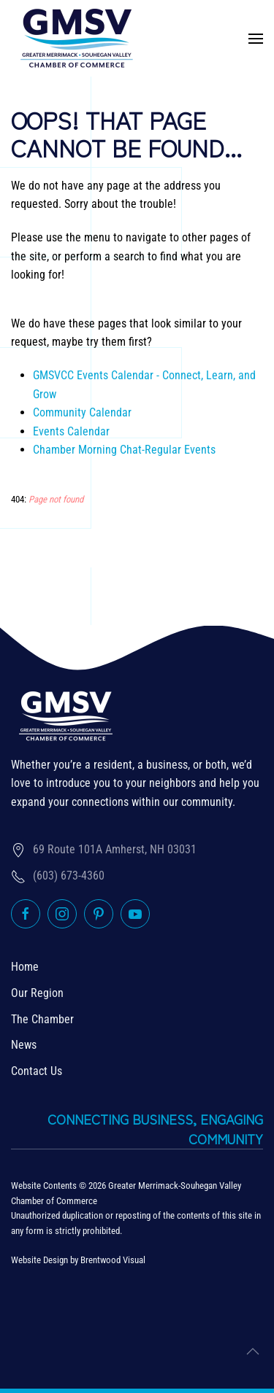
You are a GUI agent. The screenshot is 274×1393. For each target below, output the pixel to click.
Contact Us (36, 1071)
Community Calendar (82, 412)
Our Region (37, 993)
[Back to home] (76, 38)
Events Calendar (71, 431)
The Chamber (42, 1019)
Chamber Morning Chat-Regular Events (124, 450)
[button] (255, 38)
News (24, 1045)
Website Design (39, 1259)
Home (25, 967)
